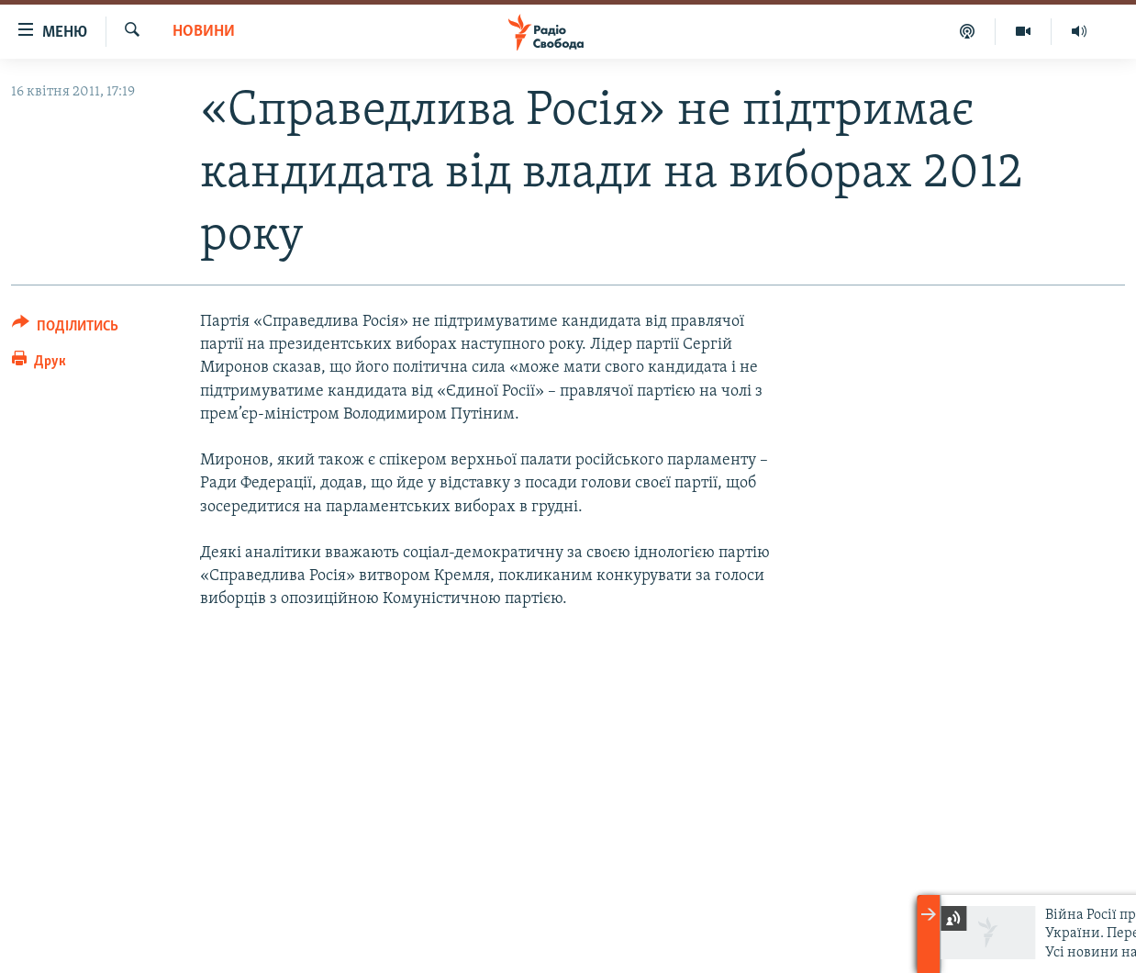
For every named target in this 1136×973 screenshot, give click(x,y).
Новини (204, 31)
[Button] (65, 329)
